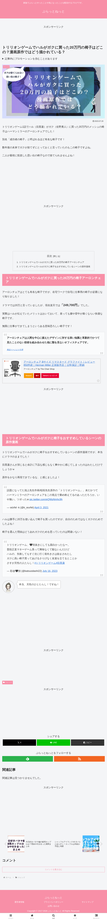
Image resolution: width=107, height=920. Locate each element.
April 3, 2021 (41, 508)
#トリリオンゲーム (45, 563)
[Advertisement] (53, 35)
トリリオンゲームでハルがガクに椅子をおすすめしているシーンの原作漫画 (55, 267)
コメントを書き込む (53, 871)
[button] (87, 743)
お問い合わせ (53, 907)
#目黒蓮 (60, 563)
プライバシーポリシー (53, 903)
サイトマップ (87, 903)
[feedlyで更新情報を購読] (27, 759)
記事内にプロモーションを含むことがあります (31, 58)
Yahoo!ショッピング (50, 376)
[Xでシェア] (19, 743)
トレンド (7, 683)
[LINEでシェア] (53, 743)
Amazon (29, 376)
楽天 (37, 376)
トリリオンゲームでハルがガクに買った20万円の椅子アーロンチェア (51, 262)
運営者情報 (19, 903)
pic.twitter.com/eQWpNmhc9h (45, 500)
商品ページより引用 (15, 350)
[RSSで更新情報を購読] (79, 759)
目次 (49, 256)
